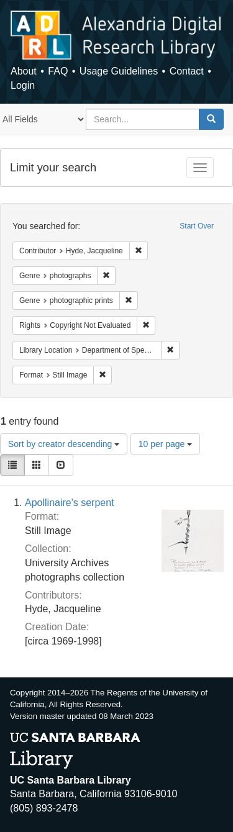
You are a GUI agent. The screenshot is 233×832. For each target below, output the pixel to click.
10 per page (166, 444)
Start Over (197, 226)
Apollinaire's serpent (69, 502)
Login (23, 85)
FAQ (58, 71)
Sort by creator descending (63, 444)
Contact (187, 71)
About (24, 71)
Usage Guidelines (119, 71)
